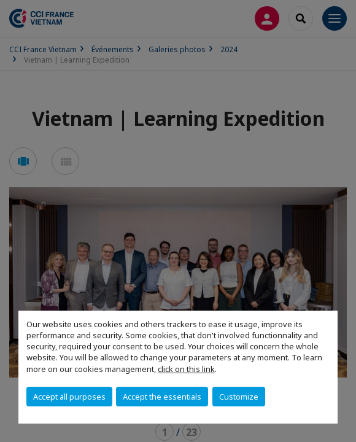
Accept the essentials (162, 396)
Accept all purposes (69, 396)
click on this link (186, 368)
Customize (238, 396)
